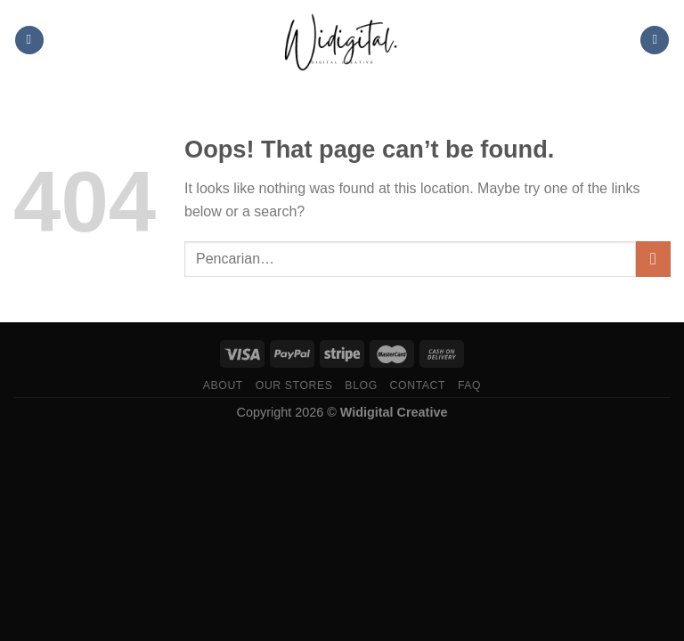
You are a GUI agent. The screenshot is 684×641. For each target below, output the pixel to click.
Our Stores (294, 385)
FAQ (469, 385)
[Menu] (29, 40)
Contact (418, 385)
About (223, 385)
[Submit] (653, 258)
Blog (361, 385)
